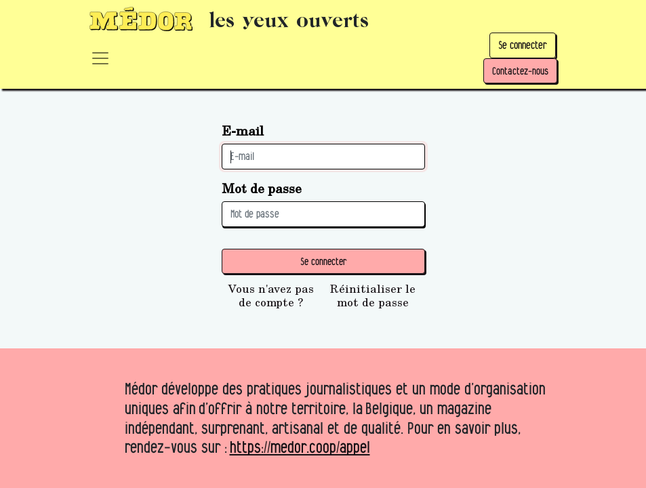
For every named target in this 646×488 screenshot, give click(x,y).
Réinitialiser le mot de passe (373, 295)
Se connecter (522, 45)
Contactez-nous (520, 70)
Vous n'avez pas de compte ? (271, 295)
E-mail (243, 130)
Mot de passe (262, 188)
